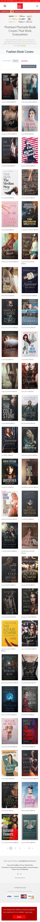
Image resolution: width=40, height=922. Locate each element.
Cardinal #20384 (26, 747)
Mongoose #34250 (6, 134)
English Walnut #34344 (27, 262)
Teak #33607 (5, 810)
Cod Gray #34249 (26, 683)
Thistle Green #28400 (7, 262)
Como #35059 (5, 778)
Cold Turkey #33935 (7, 747)
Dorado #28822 (25, 198)
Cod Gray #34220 (6, 617)
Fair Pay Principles (33, 867)
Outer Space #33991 (27, 455)
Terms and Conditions (13, 865)
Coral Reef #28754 (6, 551)
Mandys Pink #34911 (7, 519)
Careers (14, 869)
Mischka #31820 (25, 810)
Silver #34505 (25, 134)
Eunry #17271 (25, 391)
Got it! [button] (19, 917)
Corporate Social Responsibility (18, 867)
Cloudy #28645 (5, 423)
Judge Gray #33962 (7, 391)
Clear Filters (24, 61)
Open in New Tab (29, 66)
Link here (23, 45)
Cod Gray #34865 (6, 102)
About (6, 867)
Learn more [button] (28, 912)
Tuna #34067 (25, 359)
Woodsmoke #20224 (7, 327)
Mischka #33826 (26, 423)
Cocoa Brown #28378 (7, 842)
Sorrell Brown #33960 (27, 487)
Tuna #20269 (25, 519)
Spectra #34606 (26, 842)
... (24, 848)
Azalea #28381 (5, 230)
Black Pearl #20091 (6, 715)
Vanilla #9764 (5, 487)
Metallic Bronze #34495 (28, 551)
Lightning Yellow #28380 (8, 649)
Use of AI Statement (22, 869)
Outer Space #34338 (27, 102)
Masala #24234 (25, 715)
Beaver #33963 (5, 295)
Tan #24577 (4, 455)
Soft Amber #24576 (27, 295)
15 (29, 848)
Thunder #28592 (6, 585)
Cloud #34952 (5, 198)
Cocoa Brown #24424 (27, 778)
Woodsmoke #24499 (7, 683)
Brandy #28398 (25, 585)
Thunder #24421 (6, 166)
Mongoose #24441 (26, 617)
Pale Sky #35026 (26, 327)
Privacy (22, 865)
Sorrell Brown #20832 (27, 230)
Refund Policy (29, 865)
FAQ (3, 867)
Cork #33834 (5, 359)
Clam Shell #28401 (26, 649)
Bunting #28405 (26, 166)
